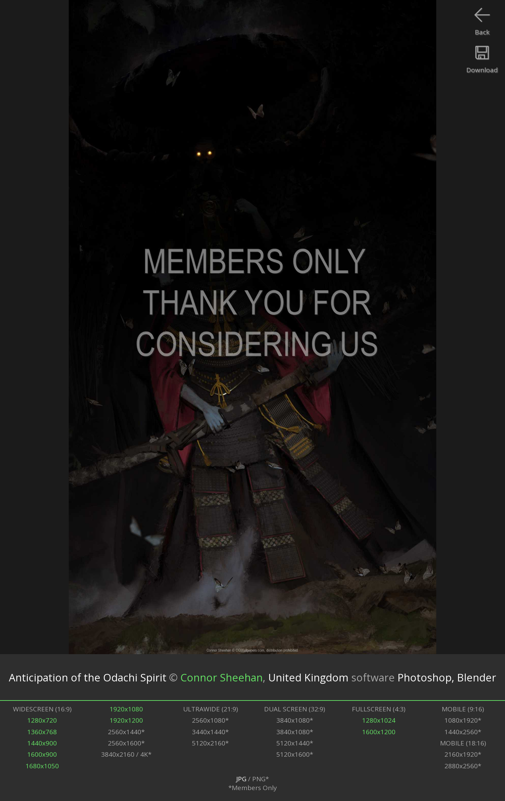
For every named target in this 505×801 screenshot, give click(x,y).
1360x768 (42, 731)
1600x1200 (378, 731)
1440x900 (42, 743)
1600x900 (42, 754)
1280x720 (42, 720)
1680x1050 (42, 765)
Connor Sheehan (221, 677)
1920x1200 (126, 720)
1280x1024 (378, 720)
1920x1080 (126, 709)
